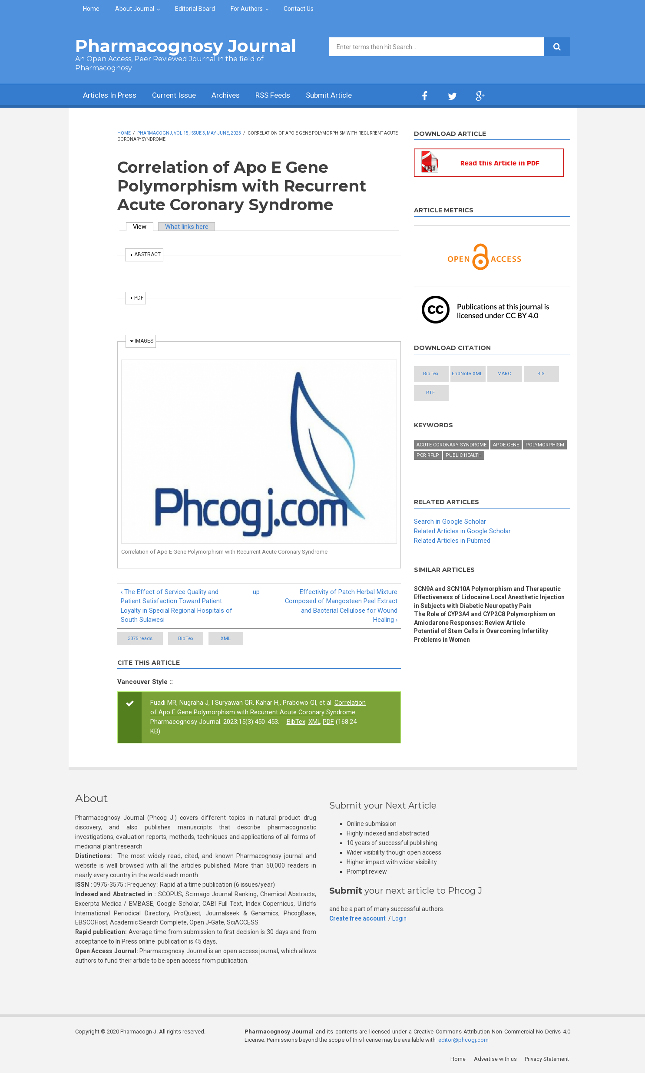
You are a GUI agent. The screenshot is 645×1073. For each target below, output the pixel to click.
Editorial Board (195, 8)
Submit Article (342, 95)
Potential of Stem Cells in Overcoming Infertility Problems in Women (482, 636)
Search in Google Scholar (450, 522)
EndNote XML (483, 374)
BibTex (190, 639)
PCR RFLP (428, 456)
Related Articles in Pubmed (452, 541)
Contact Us (299, 8)
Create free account (358, 918)
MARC (530, 374)
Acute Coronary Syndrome (451, 446)
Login (400, 918)
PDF (328, 722)
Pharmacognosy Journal (185, 45)
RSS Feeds (283, 95)
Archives (233, 95)
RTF (483, 393)
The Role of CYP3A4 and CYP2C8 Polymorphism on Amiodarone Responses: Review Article (487, 619)
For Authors (247, 8)
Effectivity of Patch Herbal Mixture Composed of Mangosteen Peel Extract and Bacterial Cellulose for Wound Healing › (340, 606)
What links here (187, 227)
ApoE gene (506, 446)
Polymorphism (545, 446)
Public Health (464, 456)
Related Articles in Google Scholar (462, 531)
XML (242, 639)
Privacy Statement (548, 1060)
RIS (436, 393)
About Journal (134, 8)
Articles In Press (111, 95)
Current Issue (179, 95)
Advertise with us (496, 1060)
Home (91, 8)
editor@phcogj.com (463, 1040)
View (143, 227)
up (256, 592)
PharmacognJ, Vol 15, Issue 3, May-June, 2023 (189, 133)
